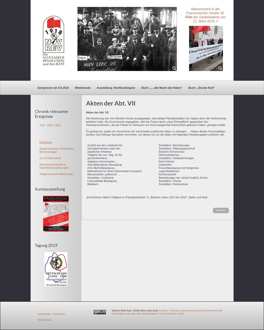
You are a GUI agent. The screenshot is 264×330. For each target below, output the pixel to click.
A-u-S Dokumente (50, 158)
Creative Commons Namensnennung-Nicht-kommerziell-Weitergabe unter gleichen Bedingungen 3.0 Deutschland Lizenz (167, 312)
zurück (221, 210)
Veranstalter (44, 313)
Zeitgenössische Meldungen (56, 174)
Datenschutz (45, 319)
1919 (57, 125)
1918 (50, 125)
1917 (43, 125)
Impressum (59, 313)
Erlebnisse (46, 142)
